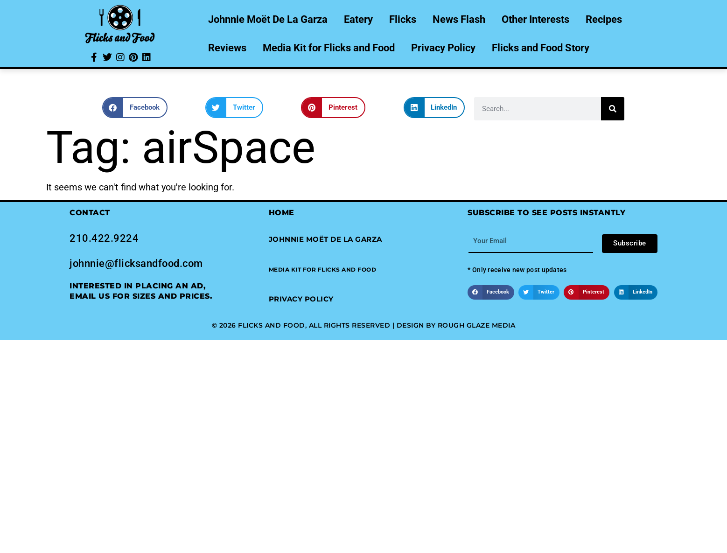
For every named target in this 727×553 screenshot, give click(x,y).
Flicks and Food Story (540, 48)
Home (281, 212)
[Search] (612, 108)
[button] (135, 107)
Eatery (358, 19)
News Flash (459, 19)
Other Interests (535, 19)
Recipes (604, 19)
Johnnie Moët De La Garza (268, 19)
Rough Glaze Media (477, 325)
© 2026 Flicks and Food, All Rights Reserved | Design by (325, 325)
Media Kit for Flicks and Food (329, 48)
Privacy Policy (443, 48)
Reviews (227, 48)
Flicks (402, 19)
